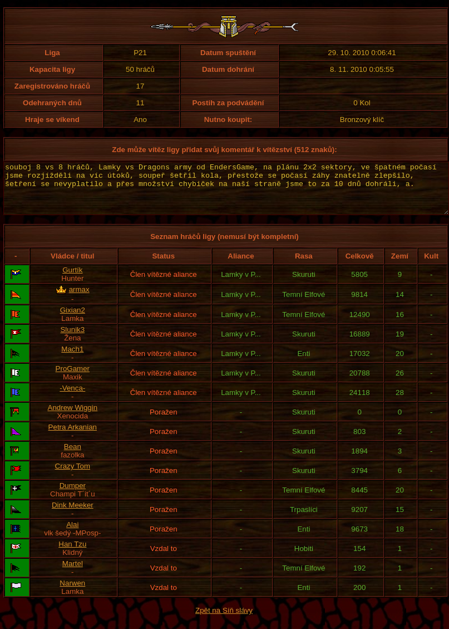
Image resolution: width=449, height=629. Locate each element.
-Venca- (72, 398)
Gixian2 (72, 320)
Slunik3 (72, 339)
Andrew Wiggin (73, 417)
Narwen (72, 593)
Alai (72, 534)
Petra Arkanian (72, 437)
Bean (72, 456)
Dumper (73, 495)
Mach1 (72, 359)
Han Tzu (72, 554)
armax (79, 299)
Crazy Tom (72, 476)
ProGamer (73, 378)
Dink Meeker (72, 515)
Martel (72, 573)
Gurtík (72, 280)
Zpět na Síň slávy (224, 620)
